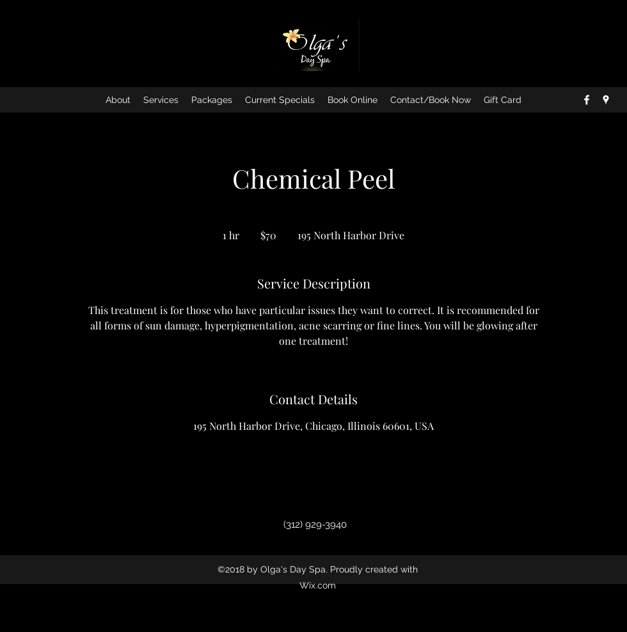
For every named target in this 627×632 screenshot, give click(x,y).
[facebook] (586, 99)
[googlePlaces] (605, 99)
